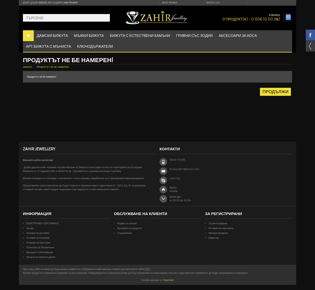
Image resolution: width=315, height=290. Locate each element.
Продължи (275, 91)
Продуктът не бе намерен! (52, 67)
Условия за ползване (38, 237)
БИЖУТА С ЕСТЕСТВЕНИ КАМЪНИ (140, 35)
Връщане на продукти (129, 228)
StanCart (168, 280)
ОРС (147, 269)
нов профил (70, 2)
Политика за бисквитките (40, 247)
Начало (27, 67)
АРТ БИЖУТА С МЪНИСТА (48, 46)
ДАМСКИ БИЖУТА (52, 35)
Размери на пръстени (38, 242)
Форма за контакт (127, 223)
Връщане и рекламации (39, 252)
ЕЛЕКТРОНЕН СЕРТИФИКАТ (42, 223)
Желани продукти (218, 232)
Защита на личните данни (40, 257)
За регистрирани (218, 223)
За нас (30, 228)
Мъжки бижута (89, 35)
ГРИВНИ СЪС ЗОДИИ (194, 35)
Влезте (43, 2)
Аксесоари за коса (238, 35)
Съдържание (124, 232)
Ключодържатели (95, 46)
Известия (214, 237)
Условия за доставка (37, 232)
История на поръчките (221, 228)
